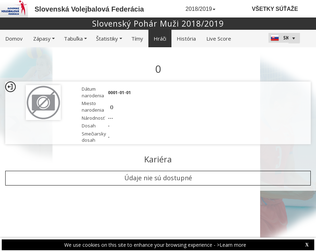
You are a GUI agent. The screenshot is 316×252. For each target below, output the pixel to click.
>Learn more (231, 244)
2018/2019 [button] (200, 9)
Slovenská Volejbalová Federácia (89, 9)
